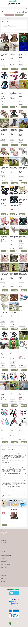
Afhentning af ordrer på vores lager (5, 564)
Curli (10, 353)
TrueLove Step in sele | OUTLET (23, 392)
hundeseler (3, 471)
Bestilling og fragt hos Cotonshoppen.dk (6, 557)
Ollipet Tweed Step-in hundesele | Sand (23, 168)
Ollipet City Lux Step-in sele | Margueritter (23, 237)
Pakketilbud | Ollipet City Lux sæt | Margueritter (14, 207)
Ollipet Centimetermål (22, 307)
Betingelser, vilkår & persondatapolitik (6, 555)
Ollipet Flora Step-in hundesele (4, 168)
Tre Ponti (11, 430)
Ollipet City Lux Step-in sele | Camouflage (14, 274)
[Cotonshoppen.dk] (14, 4)
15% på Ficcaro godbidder (19, 14)
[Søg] (26, 8)
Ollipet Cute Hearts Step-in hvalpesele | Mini (13, 168)
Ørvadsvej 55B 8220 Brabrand (3, 544)
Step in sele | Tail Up (13, 391)
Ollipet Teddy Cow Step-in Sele (13, 54)
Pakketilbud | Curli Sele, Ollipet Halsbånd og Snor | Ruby (13, 92)
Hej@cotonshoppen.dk (4, 540)
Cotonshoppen (21, 55)
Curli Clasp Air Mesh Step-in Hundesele (13, 351)
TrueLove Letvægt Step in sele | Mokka (23, 91)
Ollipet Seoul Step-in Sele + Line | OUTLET (23, 351)
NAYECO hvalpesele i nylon (4, 428)
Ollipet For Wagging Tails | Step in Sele (13, 130)
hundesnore (22, 483)
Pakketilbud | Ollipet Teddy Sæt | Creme (23, 200)
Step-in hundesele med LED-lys (22, 54)
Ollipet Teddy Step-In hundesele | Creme (5, 313)
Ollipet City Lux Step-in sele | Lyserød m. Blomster (5, 274)
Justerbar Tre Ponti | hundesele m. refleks (14, 428)
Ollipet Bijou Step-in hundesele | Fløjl (4, 130)
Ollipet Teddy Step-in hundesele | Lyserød (23, 274)
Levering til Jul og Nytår (4, 567)
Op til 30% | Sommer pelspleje (9, 14)
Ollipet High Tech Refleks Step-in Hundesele (4, 92)
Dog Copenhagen (3, 354)
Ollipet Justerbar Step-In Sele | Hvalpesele (22, 130)
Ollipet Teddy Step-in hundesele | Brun (14, 313)
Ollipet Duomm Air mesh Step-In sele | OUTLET (4, 393)
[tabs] (26, 12)
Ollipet (2, 56)
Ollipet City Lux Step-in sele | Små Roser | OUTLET (14, 237)
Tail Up (11, 393)
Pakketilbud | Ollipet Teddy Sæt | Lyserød (4, 237)
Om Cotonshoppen (3, 575)
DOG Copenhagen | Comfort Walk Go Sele (4, 352)
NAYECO (2, 430)
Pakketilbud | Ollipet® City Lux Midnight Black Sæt (4, 200)
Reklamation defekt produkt (5, 560)
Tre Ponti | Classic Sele (22, 428)
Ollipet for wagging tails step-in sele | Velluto (4, 54)
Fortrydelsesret (3, 566)
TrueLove (20, 93)
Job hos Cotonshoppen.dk (4, 578)
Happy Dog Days (3, 581)
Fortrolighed (2, 558)
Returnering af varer (3, 561)
